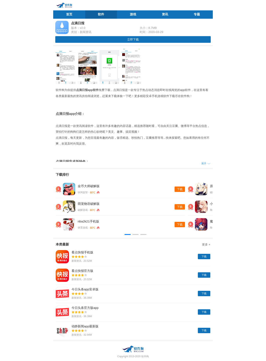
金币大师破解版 (89, 186)
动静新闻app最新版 (85, 326)
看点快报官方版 (82, 271)
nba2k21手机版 (88, 221)
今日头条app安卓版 (85, 289)
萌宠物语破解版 (89, 203)
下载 (180, 189)
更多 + (206, 244)
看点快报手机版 (82, 252)
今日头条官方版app (85, 307)
